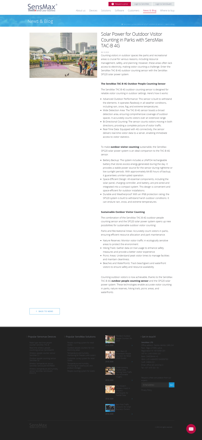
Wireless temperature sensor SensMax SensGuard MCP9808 (42, 365)
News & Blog (149, 10)
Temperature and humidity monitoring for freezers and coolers (81, 354)
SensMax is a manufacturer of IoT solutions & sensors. (143, 24)
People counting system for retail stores (80, 344)
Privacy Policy (146, 390)
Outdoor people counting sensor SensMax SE (43, 359)
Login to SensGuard (163, 4)
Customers (133, 10)
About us (80, 10)
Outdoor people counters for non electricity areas (80, 349)
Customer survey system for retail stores (81, 359)
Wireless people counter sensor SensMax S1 (42, 354)
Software (119, 10)
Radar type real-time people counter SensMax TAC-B (41, 344)
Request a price (121, 4)
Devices (93, 10)
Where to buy (167, 10)
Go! (171, 385)
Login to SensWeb (141, 4)
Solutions (106, 10)
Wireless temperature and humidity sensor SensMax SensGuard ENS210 (44, 371)
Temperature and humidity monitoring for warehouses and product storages (79, 366)
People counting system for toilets (81, 371)
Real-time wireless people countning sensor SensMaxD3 (42, 349)
